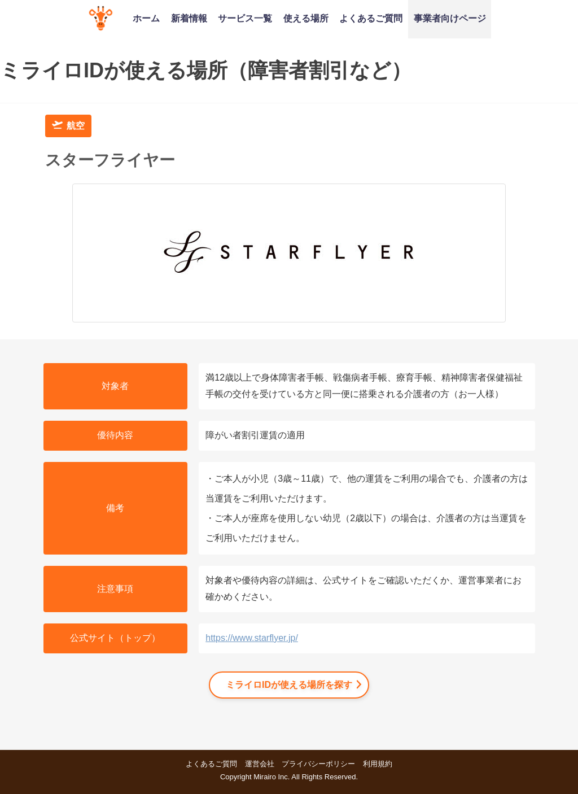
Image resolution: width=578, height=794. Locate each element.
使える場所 (306, 18)
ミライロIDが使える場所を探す (289, 685)
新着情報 (189, 18)
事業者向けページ (450, 18)
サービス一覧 (245, 18)
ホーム (146, 18)
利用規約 (377, 764)
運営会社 (259, 764)
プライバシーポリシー (318, 764)
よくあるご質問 (370, 18)
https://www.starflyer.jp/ (251, 638)
